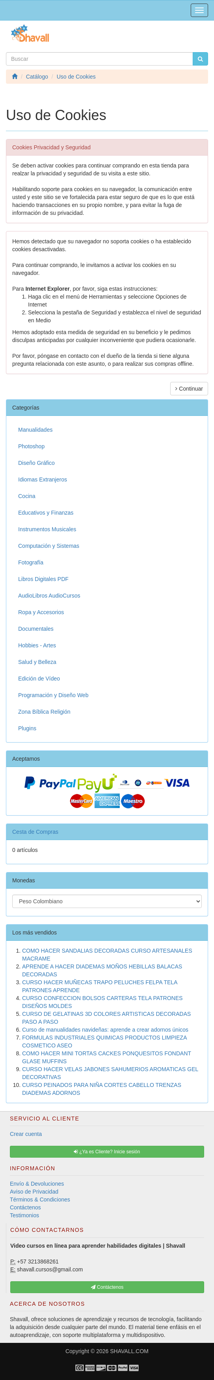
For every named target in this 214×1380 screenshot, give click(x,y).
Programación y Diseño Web (53, 695)
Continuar (189, 388)
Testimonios (24, 1215)
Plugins (27, 728)
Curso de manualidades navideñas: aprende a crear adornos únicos (105, 1030)
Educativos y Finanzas (45, 513)
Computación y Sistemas (48, 546)
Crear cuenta (26, 1134)
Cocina (27, 496)
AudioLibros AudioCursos (49, 595)
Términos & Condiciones (40, 1199)
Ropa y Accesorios (41, 612)
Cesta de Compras (35, 832)
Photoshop (31, 446)
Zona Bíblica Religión (44, 712)
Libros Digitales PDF (43, 579)
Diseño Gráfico (36, 463)
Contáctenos (25, 1207)
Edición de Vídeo (39, 678)
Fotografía (30, 562)
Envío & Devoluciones (37, 1184)
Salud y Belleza (37, 662)
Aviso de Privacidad (34, 1191)
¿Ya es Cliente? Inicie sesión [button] (107, 1151)
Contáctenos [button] (107, 1287)
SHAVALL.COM (129, 1351)
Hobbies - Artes (37, 645)
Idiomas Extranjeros (42, 479)
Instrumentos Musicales (47, 529)
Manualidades (35, 430)
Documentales (36, 629)
